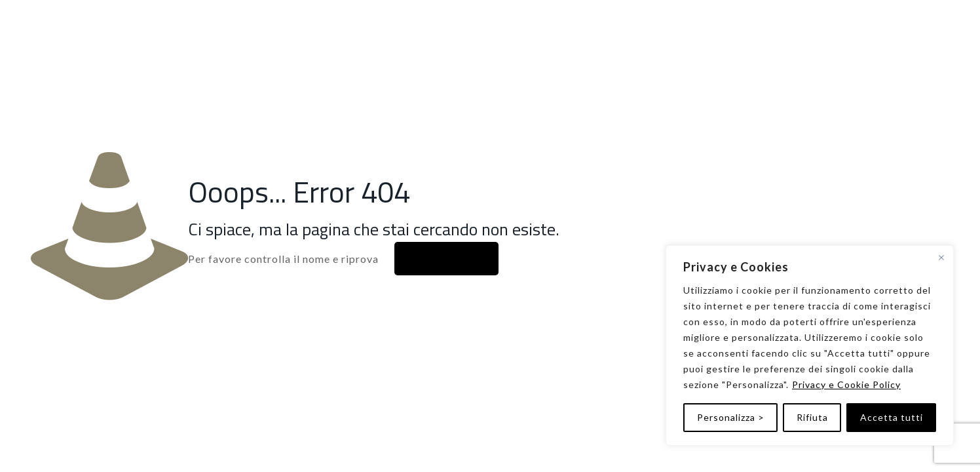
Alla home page (446, 258)
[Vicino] (941, 257)
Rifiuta (812, 417)
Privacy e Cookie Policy (846, 384)
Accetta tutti (891, 417)
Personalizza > (730, 417)
